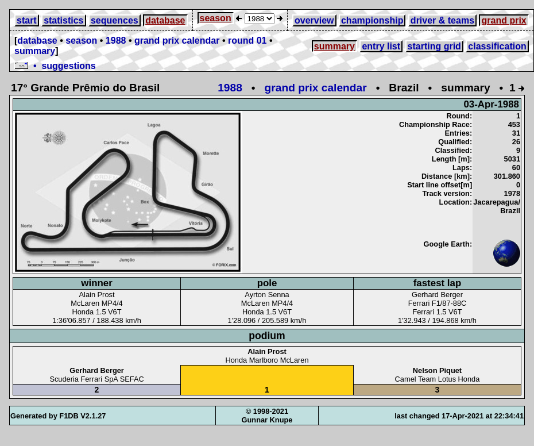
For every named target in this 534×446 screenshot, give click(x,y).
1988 (116, 40)
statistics (63, 20)
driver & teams (442, 20)
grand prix (503, 20)
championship (372, 20)
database (165, 20)
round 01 (247, 40)
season (215, 18)
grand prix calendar (177, 40)
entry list (381, 46)
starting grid (434, 46)
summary (34, 51)
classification (497, 46)
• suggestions (55, 66)
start (27, 20)
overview (314, 20)
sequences (114, 20)
